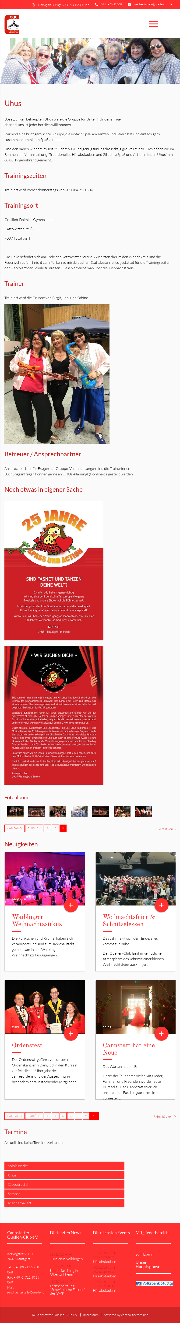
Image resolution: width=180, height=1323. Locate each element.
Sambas (14, 1193)
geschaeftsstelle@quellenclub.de (153, 4)
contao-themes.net (134, 1315)
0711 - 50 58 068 (111, 4)
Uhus (12, 1175)
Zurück (34, 828)
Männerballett (19, 1203)
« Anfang (14, 828)
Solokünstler (18, 1165)
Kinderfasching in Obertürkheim (64, 1272)
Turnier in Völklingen (66, 1259)
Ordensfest (27, 1045)
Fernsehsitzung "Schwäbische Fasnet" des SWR (67, 1289)
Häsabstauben (104, 1261)
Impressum (91, 1315)
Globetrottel (18, 1184)
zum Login (144, 1254)
